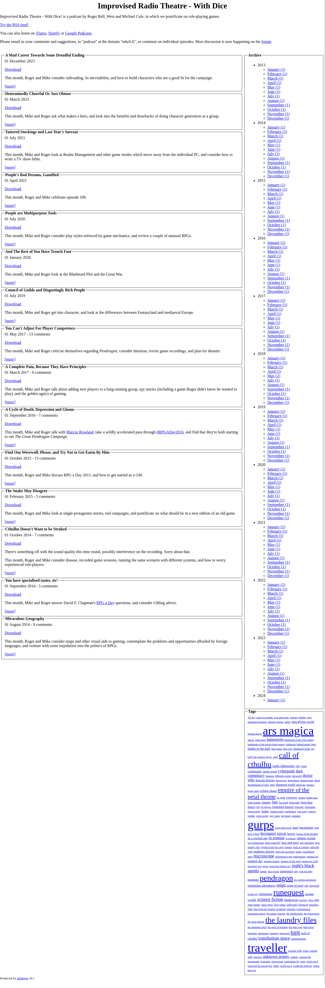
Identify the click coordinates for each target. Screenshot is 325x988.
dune (272, 784)
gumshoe (296, 816)
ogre (296, 871)
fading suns (312, 797)
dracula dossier (265, 780)
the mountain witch (257, 927)
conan (304, 766)
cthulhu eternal (269, 771)
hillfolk (281, 834)
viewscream (277, 961)
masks (299, 851)
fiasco (251, 807)
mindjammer (299, 856)
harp (317, 827)
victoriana (265, 961)
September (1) (279, 105)
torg (295, 932)
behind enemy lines (306, 744)
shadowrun (291, 900)
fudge (265, 811)
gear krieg (302, 811)
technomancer (303, 909)
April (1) (274, 83)
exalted (301, 797)
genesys (312, 811)
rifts (306, 885)
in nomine (277, 838)
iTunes (41, 33)
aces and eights (281, 717)
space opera (267, 904)
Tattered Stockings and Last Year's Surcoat (41, 132)
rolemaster (265, 894)
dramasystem (306, 780)
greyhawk (285, 816)
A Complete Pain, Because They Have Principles (45, 367)
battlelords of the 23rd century (299, 740)
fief (258, 807)
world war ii (286, 966)
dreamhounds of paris (258, 784)
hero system (254, 834)
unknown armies (276, 956)
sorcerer (303, 900)
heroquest (268, 833)
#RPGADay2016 (169, 432)
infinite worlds (306, 838)
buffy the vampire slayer (260, 757)
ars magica (288, 730)
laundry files (254, 847)
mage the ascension (285, 851)
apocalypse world (303, 722)
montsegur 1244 (310, 861)
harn (295, 827)
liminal (288, 847)
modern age (312, 856)
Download (13, 69)
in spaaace (291, 838)
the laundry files (291, 919)
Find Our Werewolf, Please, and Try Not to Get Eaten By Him (57, 452)
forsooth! (299, 807)
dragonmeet (293, 780)
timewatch (284, 933)
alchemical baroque (257, 722)
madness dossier (264, 851)
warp (302, 961)
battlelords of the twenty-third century (266, 744)
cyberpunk (286, 771)
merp (250, 856)
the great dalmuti (256, 921)
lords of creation (301, 847)
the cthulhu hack (295, 913)
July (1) (274, 96)
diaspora (270, 776)
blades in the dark (259, 748)
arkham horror (255, 733)
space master (254, 904)
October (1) (277, 109)
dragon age (281, 780)
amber (288, 722)
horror (291, 834)
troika (305, 951)
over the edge (305, 871)
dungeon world (285, 784)
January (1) (276, 69)
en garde (281, 797)
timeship (274, 933)
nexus (265, 866)
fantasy (266, 802)
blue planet (276, 748)
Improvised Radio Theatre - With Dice (162, 5)
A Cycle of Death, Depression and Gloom (39, 409)
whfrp (276, 966)
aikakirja (22, 978)
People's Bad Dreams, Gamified (32, 175)
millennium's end (283, 856)
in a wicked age (258, 838)
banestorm (275, 739)
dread (317, 780)
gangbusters (290, 811)
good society (262, 816)
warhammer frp (291, 961)
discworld (297, 776)
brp (312, 748)
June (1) (274, 92)
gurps (261, 824)
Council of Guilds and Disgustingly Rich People (45, 290)
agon (309, 717)
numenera (286, 871)
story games (280, 904)
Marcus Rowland (80, 432)
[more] (10, 86)
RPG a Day (105, 603)
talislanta (291, 909)
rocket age (253, 894)
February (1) (277, 74)
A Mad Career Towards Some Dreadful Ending (44, 55)
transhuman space (274, 938)
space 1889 (313, 900)
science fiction (270, 899)
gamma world (276, 811)
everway (291, 797)
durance (310, 784)
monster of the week (291, 861)
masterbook (308, 851)
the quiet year (295, 927)
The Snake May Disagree (26, 491)
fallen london (254, 802)
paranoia (253, 879)
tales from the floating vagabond (270, 909)
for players (266, 807)
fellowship (294, 802)
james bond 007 (272, 842)
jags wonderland (256, 842)
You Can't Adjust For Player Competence (40, 328)
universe (258, 957)
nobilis (263, 871)
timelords (252, 933)
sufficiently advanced (297, 904)
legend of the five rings (272, 847)
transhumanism (298, 938)
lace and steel (290, 842)
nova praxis (273, 871)
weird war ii (312, 961)
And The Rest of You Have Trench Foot (38, 251)
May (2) (274, 376)
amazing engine (276, 722)
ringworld (314, 885)
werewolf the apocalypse (260, 966)
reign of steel (295, 885)
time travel (308, 927)
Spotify (54, 33)
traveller (267, 947)
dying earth (253, 791)
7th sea (251, 717)
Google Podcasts (78, 33)
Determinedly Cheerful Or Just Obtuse (38, 94)
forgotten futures (283, 807)
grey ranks (274, 816)
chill (297, 766)
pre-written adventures (305, 879)
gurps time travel (283, 827)
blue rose (287, 748)
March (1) (275, 78)
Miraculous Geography (24, 618)
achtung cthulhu (298, 717)
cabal (275, 757)
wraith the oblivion (302, 966)
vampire (294, 957)
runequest (288, 892)
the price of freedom (278, 927)
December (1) (278, 118)
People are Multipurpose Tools (31, 213)
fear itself (283, 802)
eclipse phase (268, 791)
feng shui (306, 802)
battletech (291, 744)
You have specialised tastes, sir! (31, 580)
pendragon (276, 878)
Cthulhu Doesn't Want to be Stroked (36, 529)
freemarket (310, 807)
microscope (264, 856)
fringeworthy (254, 811)
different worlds (283, 776)
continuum (255, 771)
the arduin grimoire (275, 913)
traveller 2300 (295, 951)
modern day (255, 861)
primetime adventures (262, 885)
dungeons (301, 784)
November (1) (279, 114)
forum (266, 41)
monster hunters (272, 861)
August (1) (276, 100)
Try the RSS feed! (14, 25)
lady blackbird (307, 842)
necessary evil (255, 866)
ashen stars (260, 740)
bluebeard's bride (301, 748)
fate (275, 802)
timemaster (263, 933)
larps (317, 842)
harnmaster (306, 827)
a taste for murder (264, 717)
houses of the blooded (307, 834)
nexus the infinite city (280, 866)
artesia (251, 740)
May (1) (274, 87)
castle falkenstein (283, 766)
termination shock (257, 913)
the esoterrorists (312, 913)
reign (281, 885)
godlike (251, 816)
